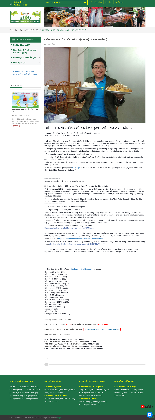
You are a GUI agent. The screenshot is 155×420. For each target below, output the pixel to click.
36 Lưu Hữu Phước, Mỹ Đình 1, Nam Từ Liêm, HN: (59, 390)
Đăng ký (108, 2)
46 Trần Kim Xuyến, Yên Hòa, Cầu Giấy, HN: (59, 399)
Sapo (59, 418)
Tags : (47, 359)
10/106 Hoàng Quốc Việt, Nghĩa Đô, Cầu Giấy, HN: (93, 402)
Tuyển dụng (119, 2)
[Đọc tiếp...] (16, 126)
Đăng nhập (98, 2)
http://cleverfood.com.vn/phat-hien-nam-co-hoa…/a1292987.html (69, 228)
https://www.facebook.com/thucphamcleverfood (102, 329)
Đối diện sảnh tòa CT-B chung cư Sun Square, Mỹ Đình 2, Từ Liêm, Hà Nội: (128, 390)
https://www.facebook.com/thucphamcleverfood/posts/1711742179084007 (77, 244)
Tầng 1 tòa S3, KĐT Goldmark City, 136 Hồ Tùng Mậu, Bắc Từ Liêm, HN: (94, 390)
